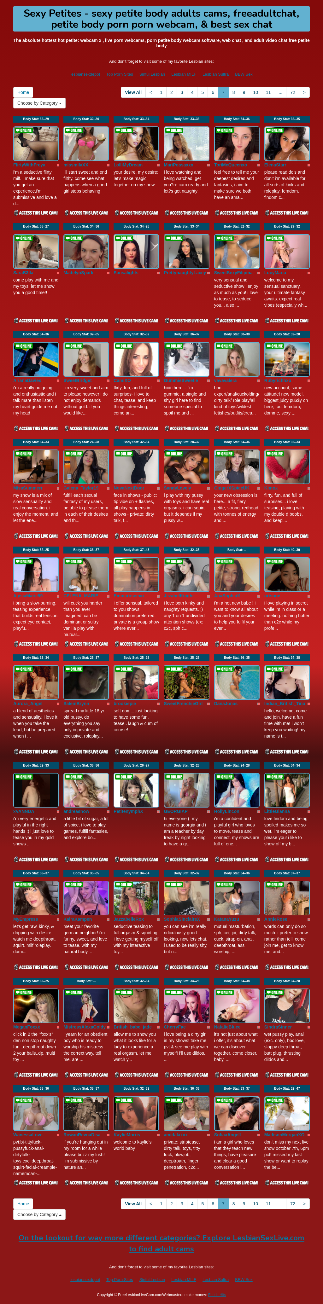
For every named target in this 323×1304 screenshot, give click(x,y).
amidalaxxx (176, 1134)
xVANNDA (23, 811)
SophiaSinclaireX (182, 919)
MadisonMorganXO (284, 1134)
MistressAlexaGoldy (84, 1026)
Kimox (271, 487)
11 (268, 92)
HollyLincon (226, 811)
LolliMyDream (128, 164)
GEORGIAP (175, 811)
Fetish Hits (217, 1295)
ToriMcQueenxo (230, 164)
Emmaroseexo (129, 595)
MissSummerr (28, 487)
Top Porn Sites (119, 74)
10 (255, 92)
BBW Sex (244, 74)
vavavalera (225, 380)
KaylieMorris (127, 1134)
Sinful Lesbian (152, 74)
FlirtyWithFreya (29, 164)
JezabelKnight (179, 595)
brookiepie (125, 703)
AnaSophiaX (227, 595)
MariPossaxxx (178, 164)
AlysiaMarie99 (28, 595)
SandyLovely (177, 487)
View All (133, 92)
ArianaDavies (27, 380)
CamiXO (122, 380)
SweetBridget (77, 380)
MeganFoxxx (26, 1026)
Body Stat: (36, 119)
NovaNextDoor (129, 487)
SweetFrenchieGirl (183, 703)
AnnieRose (275, 919)
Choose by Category (39, 103)
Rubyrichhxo (277, 380)
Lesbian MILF (183, 74)
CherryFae (174, 1026)
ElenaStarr (275, 164)
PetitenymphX (128, 811)
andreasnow (76, 811)
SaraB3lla (23, 272)
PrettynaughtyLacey (185, 272)
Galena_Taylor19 (80, 487)
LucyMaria (275, 272)
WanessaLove (28, 1134)
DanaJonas (226, 703)
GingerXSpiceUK (232, 487)
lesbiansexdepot (85, 74)
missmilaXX (75, 164)
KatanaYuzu (226, 919)
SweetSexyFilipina (233, 272)
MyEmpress (25, 919)
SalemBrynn (76, 703)
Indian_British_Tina (284, 703)
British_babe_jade (133, 1026)
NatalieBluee (227, 1026)
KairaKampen (77, 919)
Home (23, 92)
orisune (272, 595)
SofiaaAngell (227, 1134)
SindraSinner (278, 1026)
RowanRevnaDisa (81, 1134)
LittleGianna (277, 811)
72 (292, 92)
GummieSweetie (181, 380)
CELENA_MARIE (80, 595)
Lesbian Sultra (216, 74)
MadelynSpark (78, 272)
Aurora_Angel (28, 703)
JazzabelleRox (129, 919)
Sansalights (126, 272)
